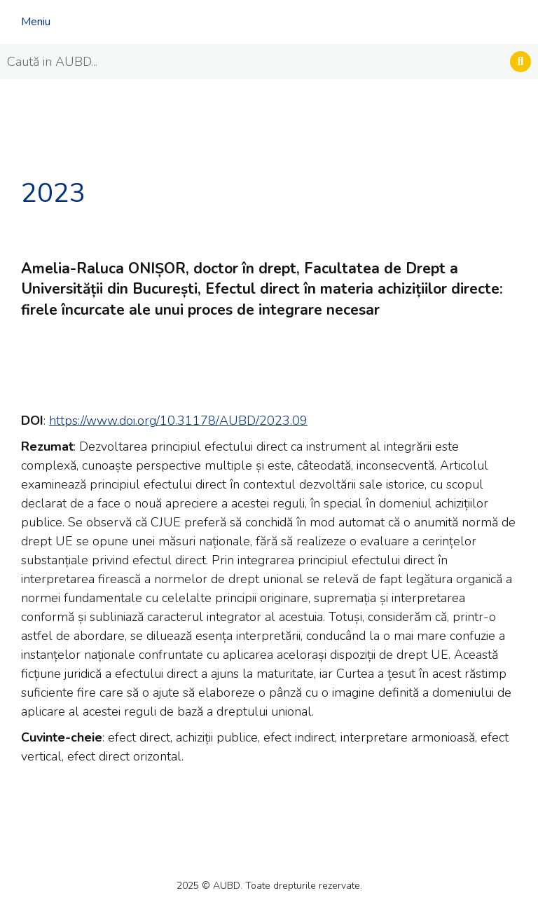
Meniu (35, 21)
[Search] (520, 61)
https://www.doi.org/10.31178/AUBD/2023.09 (178, 420)
